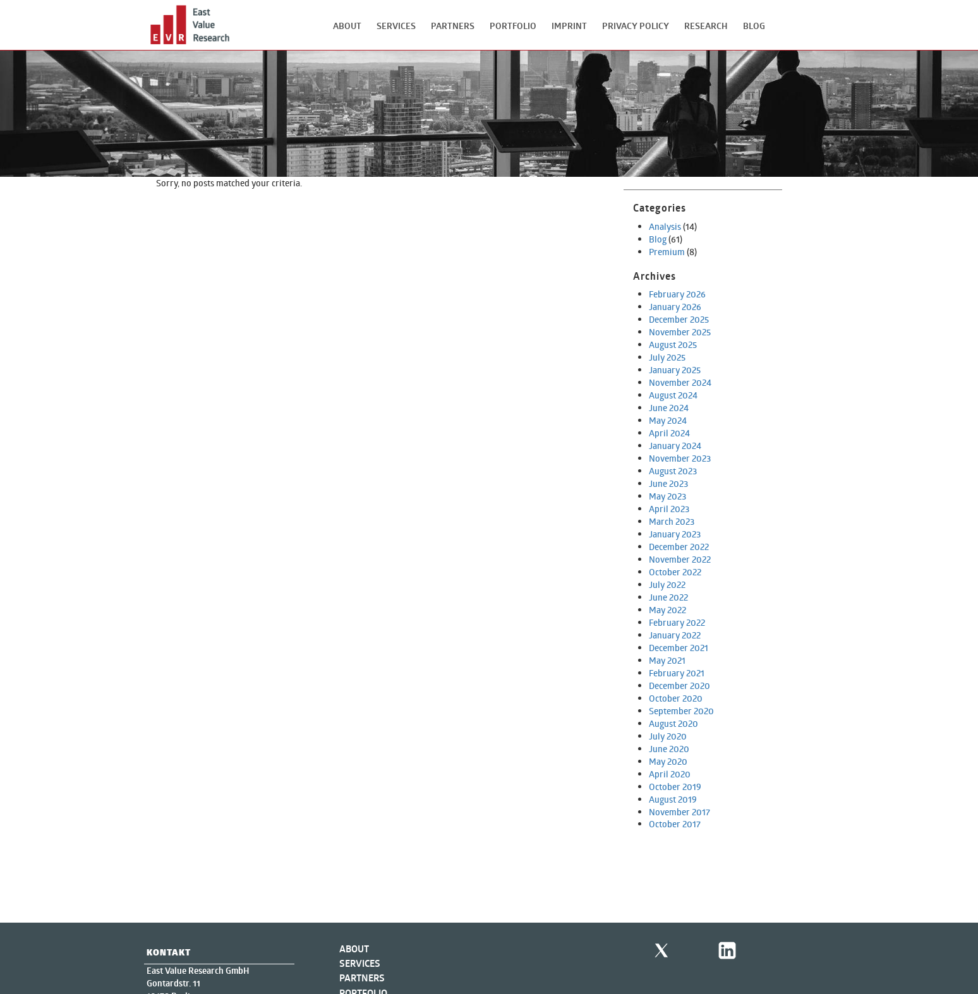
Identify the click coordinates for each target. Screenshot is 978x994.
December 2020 (679, 686)
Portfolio (513, 26)
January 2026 (675, 307)
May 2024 (668, 420)
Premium (667, 252)
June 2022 (668, 597)
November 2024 (680, 382)
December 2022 (679, 547)
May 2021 (667, 660)
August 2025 (673, 344)
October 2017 (675, 824)
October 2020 (676, 698)
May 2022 (667, 610)
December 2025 (679, 319)
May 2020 (668, 761)
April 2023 (669, 509)
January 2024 (675, 446)
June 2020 (669, 749)
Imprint (569, 26)
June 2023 (668, 483)
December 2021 (678, 648)
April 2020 (670, 774)
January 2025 (675, 370)
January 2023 (675, 534)
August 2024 (673, 395)
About (347, 26)
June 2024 (669, 408)
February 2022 (677, 622)
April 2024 (669, 433)
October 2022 (675, 572)
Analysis (665, 226)
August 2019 (673, 799)
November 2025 (680, 332)
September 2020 (681, 711)
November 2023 (680, 458)
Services (396, 26)
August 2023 (673, 471)
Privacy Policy (635, 26)
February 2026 (677, 294)
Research (706, 26)
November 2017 (679, 812)
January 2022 (675, 635)
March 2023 (671, 521)
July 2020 (668, 736)
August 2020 (673, 723)
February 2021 (676, 673)
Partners (452, 26)
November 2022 (680, 559)
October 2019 (675, 787)
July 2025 (667, 357)
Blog (754, 26)
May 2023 (667, 496)
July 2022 (667, 584)
